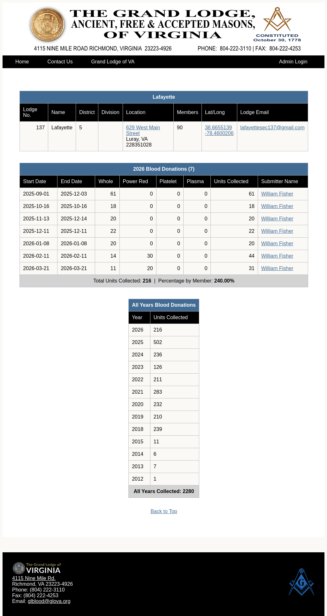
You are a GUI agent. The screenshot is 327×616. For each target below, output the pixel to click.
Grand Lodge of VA (112, 61)
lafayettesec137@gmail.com (272, 127)
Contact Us (59, 61)
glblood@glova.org (49, 601)
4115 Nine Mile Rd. (34, 578)
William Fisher (277, 194)
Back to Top (163, 511)
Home (22, 61)
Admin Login (293, 61)
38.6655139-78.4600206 (219, 130)
